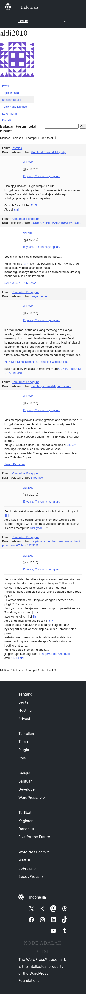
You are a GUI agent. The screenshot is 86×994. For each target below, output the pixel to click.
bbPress (27, 868)
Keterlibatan (10, 113)
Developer (27, 789)
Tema (23, 741)
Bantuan (25, 781)
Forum (23, 21)
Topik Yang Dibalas (14, 106)
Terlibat (24, 812)
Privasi (24, 718)
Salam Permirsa (14, 464)
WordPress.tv (31, 797)
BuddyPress (30, 876)
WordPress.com (34, 852)
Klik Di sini (17, 658)
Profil (5, 86)
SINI (26, 263)
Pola (22, 758)
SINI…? (71, 445)
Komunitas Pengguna (25, 218)
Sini (6, 515)
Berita (23, 702)
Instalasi (17, 148)
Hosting (25, 710)
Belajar (24, 773)
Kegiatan (25, 820)
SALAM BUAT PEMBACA (20, 283)
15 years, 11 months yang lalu (41, 176)
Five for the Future (34, 837)
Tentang (25, 694)
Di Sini (35, 205)
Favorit (6, 120)
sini (16, 209)
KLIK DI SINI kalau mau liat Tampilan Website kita (36, 362)
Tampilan (26, 733)
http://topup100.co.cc (56, 654)
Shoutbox (37, 477)
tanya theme (39, 296)
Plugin (23, 750)
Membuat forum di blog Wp (48, 152)
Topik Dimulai (10, 93)
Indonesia (37, 897)
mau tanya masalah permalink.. (51, 386)
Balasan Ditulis (11, 99)
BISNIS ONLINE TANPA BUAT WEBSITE (56, 223)
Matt (24, 860)
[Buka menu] (78, 7)
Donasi (26, 828)
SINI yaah (36, 528)
